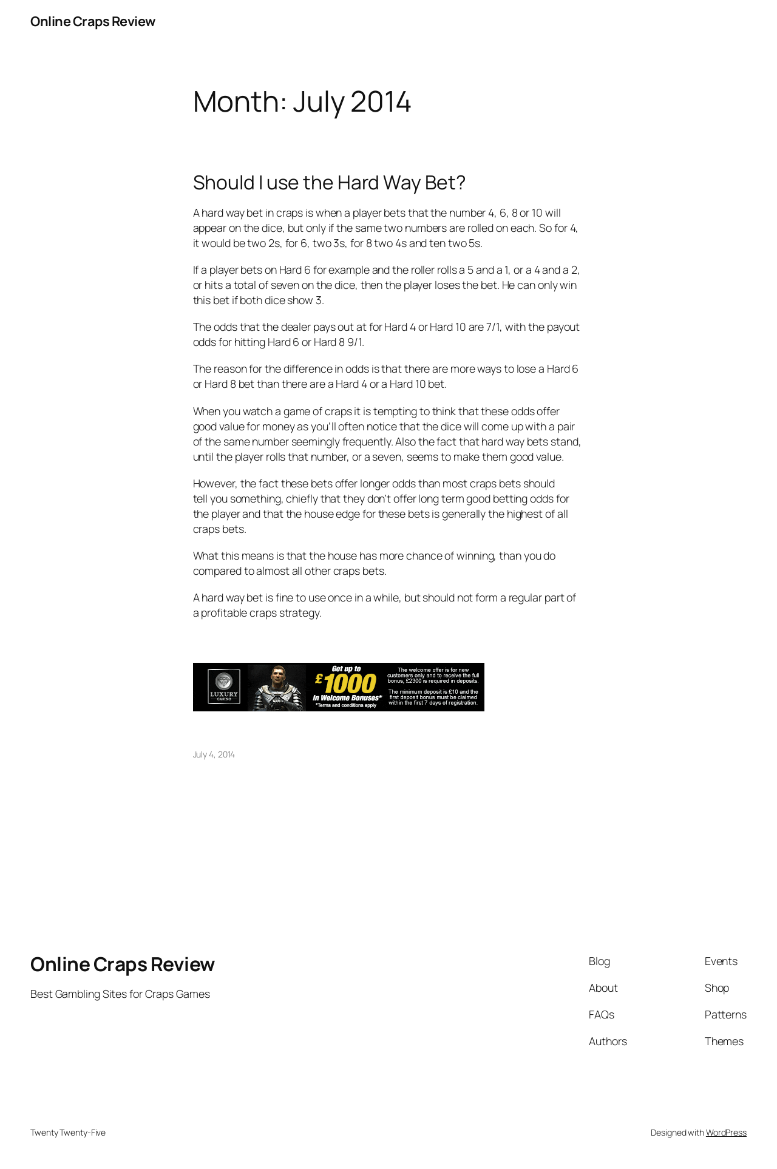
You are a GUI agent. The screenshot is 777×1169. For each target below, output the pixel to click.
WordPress (726, 1132)
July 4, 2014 (214, 754)
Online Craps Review (92, 21)
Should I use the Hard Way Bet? (329, 183)
